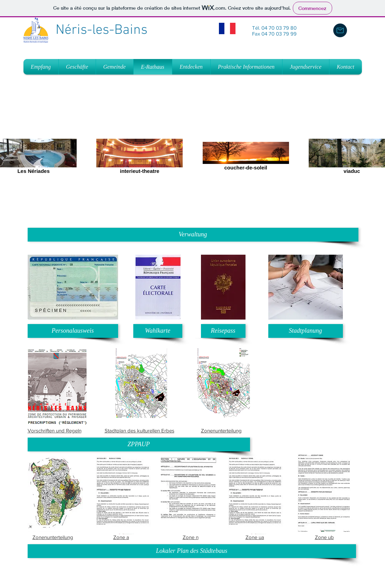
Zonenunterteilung (221, 430)
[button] (193, 235)
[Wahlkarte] (157, 331)
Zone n (191, 537)
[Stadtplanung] (305, 331)
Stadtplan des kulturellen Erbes (139, 430)
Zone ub (324, 537)
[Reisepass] (223, 331)
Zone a (121, 537)
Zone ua (255, 537)
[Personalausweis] (73, 331)
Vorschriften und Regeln (54, 430)
